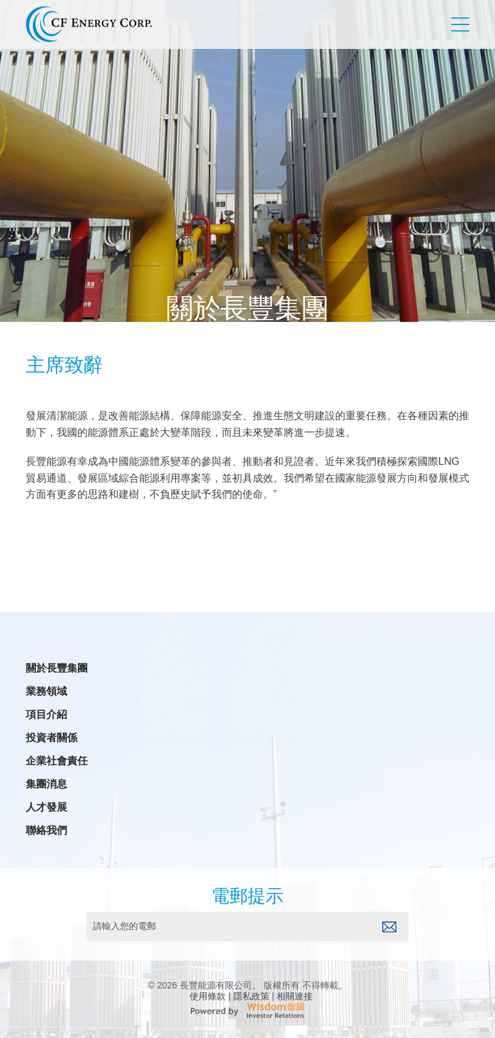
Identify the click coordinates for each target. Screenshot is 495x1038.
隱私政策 (251, 996)
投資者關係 (51, 738)
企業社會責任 (57, 761)
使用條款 (207, 996)
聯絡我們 (46, 831)
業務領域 (46, 691)
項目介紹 (46, 715)
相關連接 (295, 996)
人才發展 (46, 807)
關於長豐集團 (57, 668)
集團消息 (46, 784)
